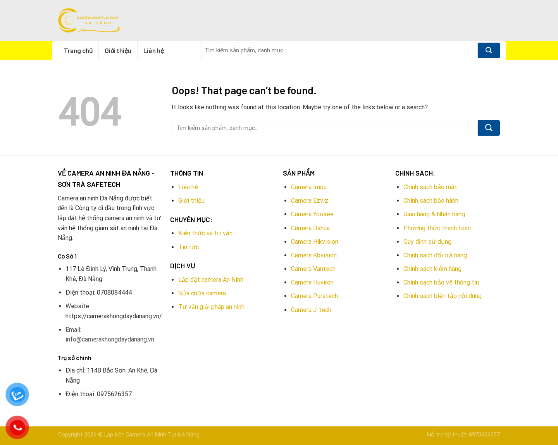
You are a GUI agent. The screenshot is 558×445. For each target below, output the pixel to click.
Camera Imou (309, 187)
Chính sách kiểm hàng (432, 269)
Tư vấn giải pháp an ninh (211, 306)
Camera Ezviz (309, 200)
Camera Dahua (310, 228)
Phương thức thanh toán (437, 228)
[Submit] (489, 50)
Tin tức (188, 247)
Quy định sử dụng (427, 241)
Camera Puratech (314, 296)
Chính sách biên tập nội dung (442, 296)
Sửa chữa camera (202, 293)
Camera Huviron (312, 282)
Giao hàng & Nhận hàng (434, 214)
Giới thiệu (118, 50)
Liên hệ (153, 50)
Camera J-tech (311, 310)
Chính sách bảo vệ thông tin (441, 282)
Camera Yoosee (312, 214)
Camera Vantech (313, 269)
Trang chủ (78, 50)
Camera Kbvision (314, 255)
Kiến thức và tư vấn (205, 233)
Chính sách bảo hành (430, 200)
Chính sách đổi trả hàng (435, 255)
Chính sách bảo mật (430, 187)
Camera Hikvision (314, 241)
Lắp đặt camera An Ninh (210, 279)
